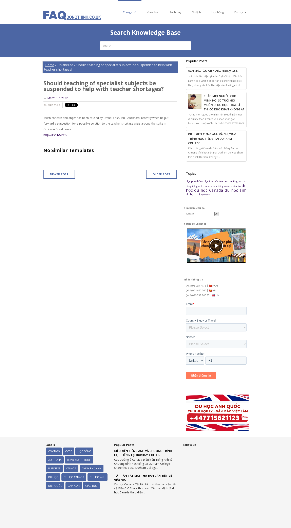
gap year (74, 486)
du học (53, 477)
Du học (240, 12)
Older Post (161, 174)
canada (208, 186)
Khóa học (153, 12)
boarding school (79, 460)
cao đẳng (218, 186)
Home (49, 65)
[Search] (200, 214)
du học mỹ (193, 194)
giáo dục (91, 486)
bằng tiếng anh (194, 186)
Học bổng (217, 12)
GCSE (68, 451)
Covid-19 (54, 451)
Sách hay (175, 12)
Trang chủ (129, 12)
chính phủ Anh (91, 468)
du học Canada (209, 190)
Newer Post (59, 174)
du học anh (236, 190)
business (54, 468)
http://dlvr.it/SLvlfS (55, 135)
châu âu (236, 186)
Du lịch (196, 12)
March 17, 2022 (57, 98)
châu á (227, 186)
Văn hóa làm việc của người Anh (213, 71)
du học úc (55, 486)
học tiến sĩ (205, 194)
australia (242, 181)
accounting (231, 181)
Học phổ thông (195, 181)
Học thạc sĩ (210, 181)
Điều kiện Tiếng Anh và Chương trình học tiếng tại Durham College (212, 138)
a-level (221, 181)
